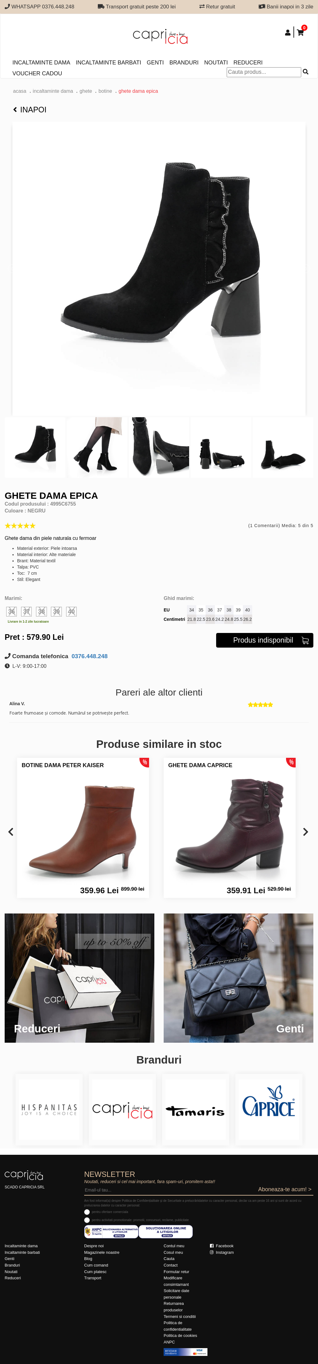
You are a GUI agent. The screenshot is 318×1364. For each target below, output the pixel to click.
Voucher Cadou (37, 73)
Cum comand (96, 1265)
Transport (92, 1278)
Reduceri (248, 62)
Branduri (183, 62)
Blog (88, 1258)
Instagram (222, 1252)
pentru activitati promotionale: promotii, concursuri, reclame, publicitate (140, 1220)
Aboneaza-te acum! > (284, 1189)
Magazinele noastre (101, 1252)
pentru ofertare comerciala (110, 1212)
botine (105, 91)
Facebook (222, 1246)
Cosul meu (173, 1252)
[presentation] (11, 832)
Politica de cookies (180, 1335)
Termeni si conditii (180, 1316)
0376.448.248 (89, 656)
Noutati (216, 62)
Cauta (169, 1258)
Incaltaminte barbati (108, 62)
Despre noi (94, 1246)
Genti (155, 62)
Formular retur (176, 1271)
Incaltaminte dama (41, 62)
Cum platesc (95, 1271)
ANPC (169, 1342)
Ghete (86, 91)
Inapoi (30, 109)
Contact (171, 1265)
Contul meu (174, 1246)
